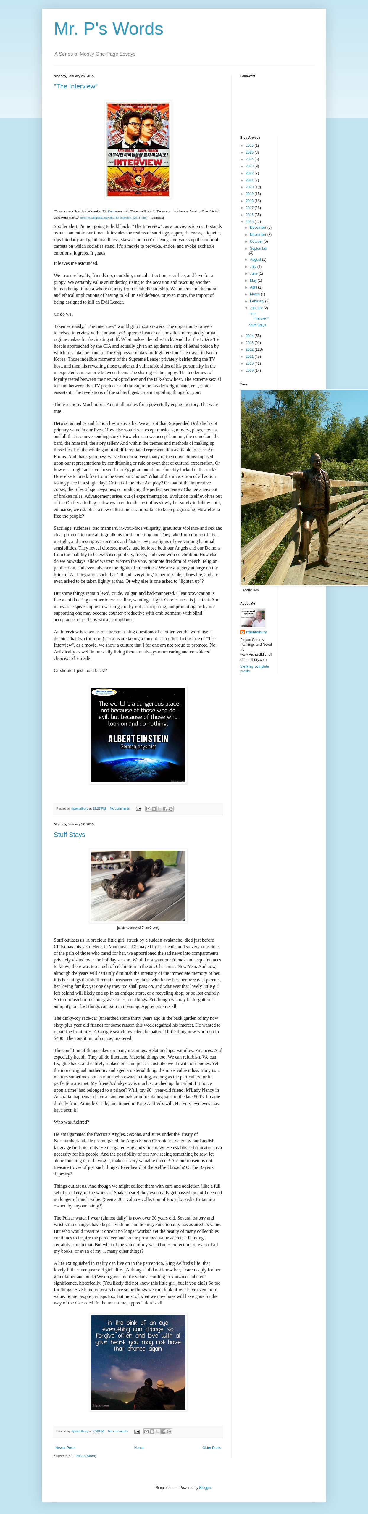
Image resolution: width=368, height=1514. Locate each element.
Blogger (205, 1488)
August (256, 259)
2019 (250, 194)
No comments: (121, 808)
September (258, 249)
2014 (250, 336)
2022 (250, 173)
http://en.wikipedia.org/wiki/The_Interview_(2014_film (113, 217)
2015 (250, 222)
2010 (250, 363)
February (257, 301)
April (254, 287)
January (257, 308)
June (254, 273)
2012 (250, 349)
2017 (250, 208)
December (258, 228)
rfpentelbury (256, 632)
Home (139, 1448)
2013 (250, 343)
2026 (250, 146)
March (255, 294)
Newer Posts (65, 1448)
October (257, 241)
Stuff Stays (69, 834)
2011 (250, 357)
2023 (250, 166)
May (254, 280)
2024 (250, 159)
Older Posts (211, 1448)
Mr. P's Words (108, 28)
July (253, 267)
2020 (250, 187)
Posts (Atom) (85, 1456)
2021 (250, 180)
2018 (250, 201)
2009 (250, 370)
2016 (250, 215)
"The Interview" (76, 86)
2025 (250, 152)
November (258, 235)
